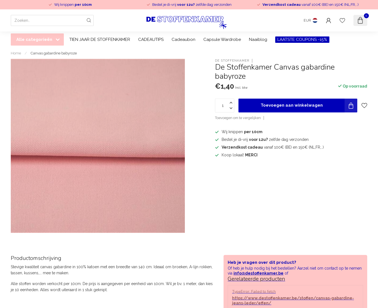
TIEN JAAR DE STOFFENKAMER (99, 39)
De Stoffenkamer (232, 60)
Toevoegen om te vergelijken (238, 118)
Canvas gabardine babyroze (53, 53)
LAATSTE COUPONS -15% (302, 39)
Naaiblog (258, 39)
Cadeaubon (183, 39)
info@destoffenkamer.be (258, 273)
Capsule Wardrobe (222, 39)
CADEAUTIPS (151, 39)
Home (16, 53)
